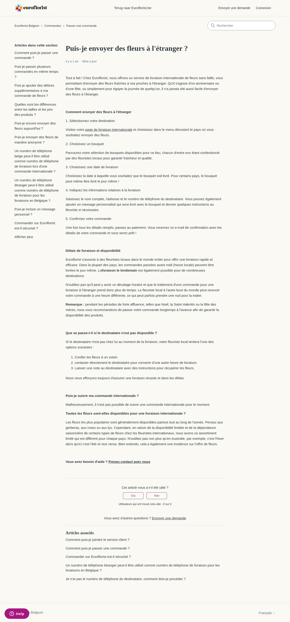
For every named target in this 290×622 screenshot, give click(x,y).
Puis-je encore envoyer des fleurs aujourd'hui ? (35, 125)
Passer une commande (81, 25)
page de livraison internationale (108, 129)
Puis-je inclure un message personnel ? (34, 211)
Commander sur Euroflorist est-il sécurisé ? (34, 225)
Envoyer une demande (234, 8)
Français (267, 613)
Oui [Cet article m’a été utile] (133, 495)
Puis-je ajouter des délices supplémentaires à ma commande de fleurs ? (34, 90)
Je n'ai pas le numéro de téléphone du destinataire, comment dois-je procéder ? (126, 579)
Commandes (52, 25)
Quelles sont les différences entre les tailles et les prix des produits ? (35, 109)
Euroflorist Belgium (26, 25)
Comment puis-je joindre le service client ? (98, 540)
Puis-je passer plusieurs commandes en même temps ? (36, 72)
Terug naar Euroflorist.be (132, 8)
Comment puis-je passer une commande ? (36, 55)
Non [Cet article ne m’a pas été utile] (156, 495)
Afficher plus (23, 237)
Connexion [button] (263, 8)
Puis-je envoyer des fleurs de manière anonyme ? (36, 139)
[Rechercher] (241, 25)
